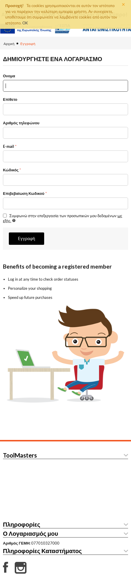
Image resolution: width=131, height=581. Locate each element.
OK (25, 23)
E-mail (8, 146)
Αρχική (9, 43)
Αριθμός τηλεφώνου (21, 122)
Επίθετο (10, 99)
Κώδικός (11, 170)
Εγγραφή (26, 238)
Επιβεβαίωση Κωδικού (23, 193)
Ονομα (9, 75)
